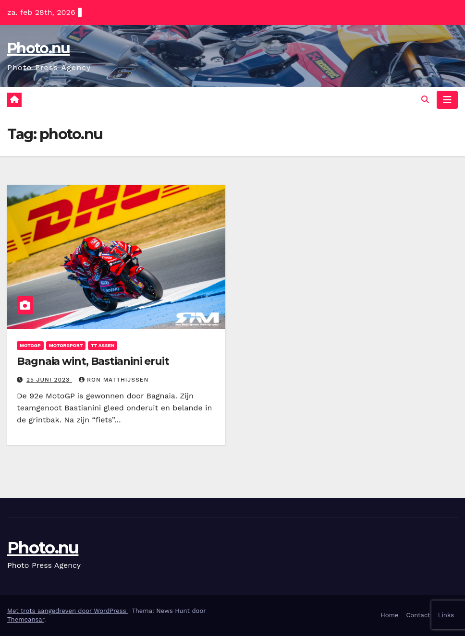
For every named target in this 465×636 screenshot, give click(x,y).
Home (389, 615)
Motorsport (66, 345)
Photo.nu (38, 48)
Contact (418, 615)
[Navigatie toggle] (447, 100)
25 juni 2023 (49, 379)
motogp (30, 345)
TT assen (102, 345)
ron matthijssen (113, 379)
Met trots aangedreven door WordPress (67, 610)
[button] (425, 99)
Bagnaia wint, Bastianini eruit (93, 361)
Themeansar (25, 619)
